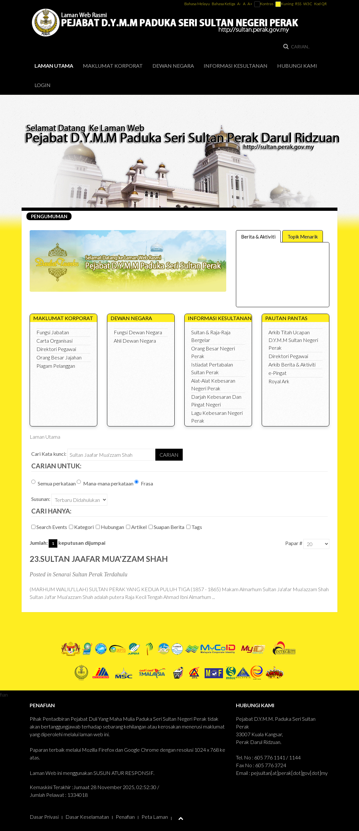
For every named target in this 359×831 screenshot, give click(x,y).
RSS (298, 3)
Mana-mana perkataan (105, 483)
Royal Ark (278, 381)
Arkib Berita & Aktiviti (291, 364)
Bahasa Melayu (197, 3)
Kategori (82, 527)
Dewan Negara (173, 66)
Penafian (125, 817)
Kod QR (320, 3)
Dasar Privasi (44, 817)
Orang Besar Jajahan (59, 357)
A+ (249, 3)
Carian (169, 455)
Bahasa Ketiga (223, 3)
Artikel (137, 527)
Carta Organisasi (54, 340)
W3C (307, 3)
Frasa (143, 483)
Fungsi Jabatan (52, 332)
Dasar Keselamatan (87, 817)
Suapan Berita (167, 527)
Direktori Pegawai (56, 349)
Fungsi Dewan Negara (138, 332)
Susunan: (40, 499)
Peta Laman (154, 817)
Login (42, 85)
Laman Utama (53, 66)
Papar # (293, 543)
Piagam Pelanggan (55, 366)
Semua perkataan (53, 483)
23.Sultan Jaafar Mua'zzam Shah (99, 558)
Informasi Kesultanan (235, 66)
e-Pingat (277, 373)
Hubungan (110, 527)
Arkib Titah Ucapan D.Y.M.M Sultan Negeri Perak (293, 340)
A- (239, 3)
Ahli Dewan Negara (135, 340)
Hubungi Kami (297, 66)
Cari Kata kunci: (48, 454)
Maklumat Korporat (113, 66)
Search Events (49, 527)
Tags (194, 527)
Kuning (284, 3)
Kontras (263, 3)
